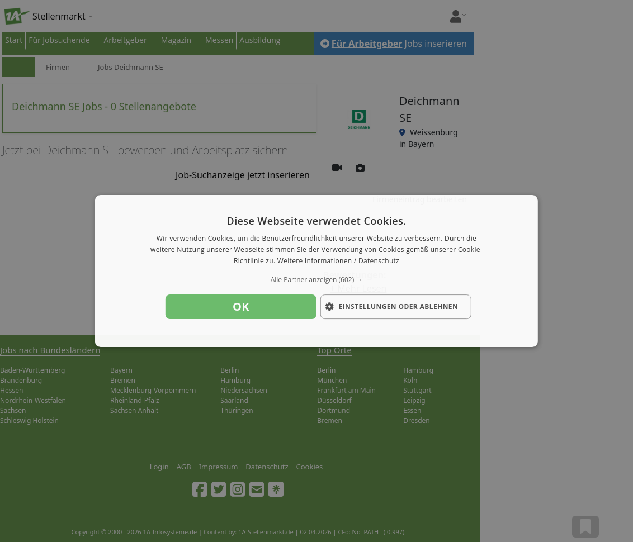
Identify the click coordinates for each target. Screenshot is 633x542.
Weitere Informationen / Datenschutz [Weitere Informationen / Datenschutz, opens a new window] (338, 260)
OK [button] (241, 306)
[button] (316, 280)
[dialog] (316, 271)
